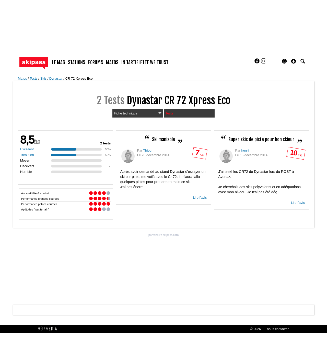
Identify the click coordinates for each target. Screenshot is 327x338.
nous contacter (278, 329)
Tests (34, 78)
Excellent (27, 149)
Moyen (25, 160)
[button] (293, 61)
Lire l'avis (200, 197)
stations (76, 62)
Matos (23, 78)
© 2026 (255, 329)
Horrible (26, 172)
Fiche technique (137, 113)
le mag (58, 62)
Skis (43, 78)
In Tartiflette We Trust (144, 62)
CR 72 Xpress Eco (79, 78)
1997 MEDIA (48, 328)
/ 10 (199, 154)
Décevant (27, 166)
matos (112, 62)
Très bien (27, 155)
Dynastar (56, 78)
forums (95, 62)
